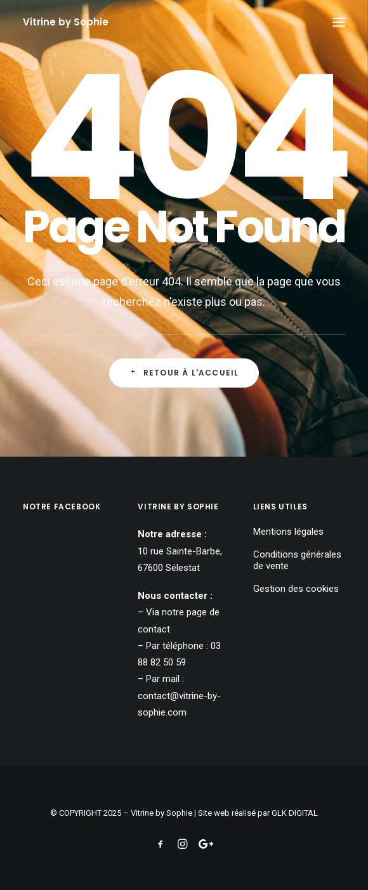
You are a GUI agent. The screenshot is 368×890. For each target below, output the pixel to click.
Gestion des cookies (296, 588)
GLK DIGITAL (295, 813)
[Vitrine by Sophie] (65, 22)
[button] (339, 22)
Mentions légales (288, 531)
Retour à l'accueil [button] (184, 372)
